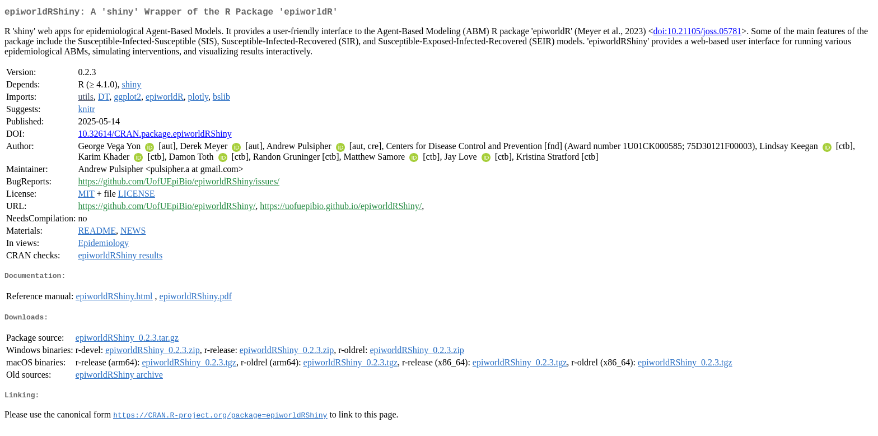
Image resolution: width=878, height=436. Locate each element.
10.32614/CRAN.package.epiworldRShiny (154, 136)
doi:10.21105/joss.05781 (697, 33)
